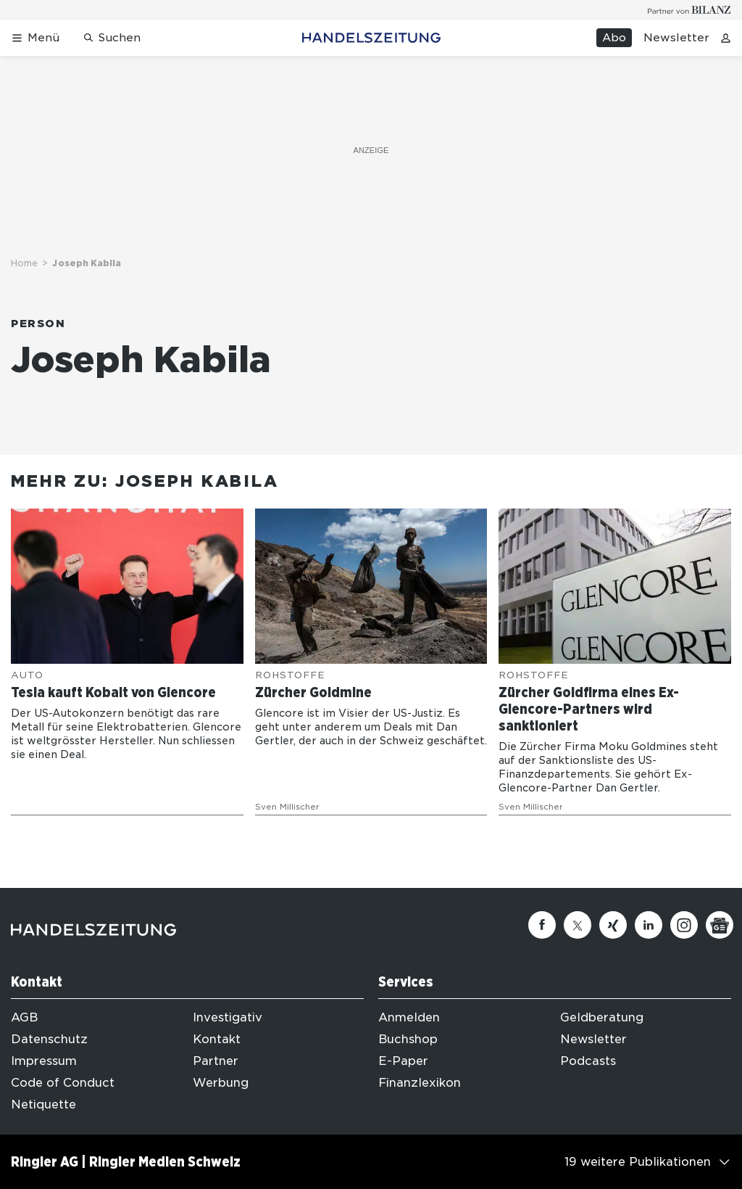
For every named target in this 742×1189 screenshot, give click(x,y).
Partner (215, 1061)
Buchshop (408, 1039)
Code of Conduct (62, 1083)
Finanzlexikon (419, 1083)
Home (24, 263)
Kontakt (217, 1039)
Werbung (221, 1083)
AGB (24, 1017)
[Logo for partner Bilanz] (689, 10)
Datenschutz (49, 1039)
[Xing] (613, 925)
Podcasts (588, 1061)
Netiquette (43, 1104)
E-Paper (403, 1061)
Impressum (44, 1061)
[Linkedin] (648, 925)
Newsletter (676, 37)
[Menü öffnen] (35, 38)
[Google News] (719, 925)
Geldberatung (601, 1017)
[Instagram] (684, 925)
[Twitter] (577, 925)
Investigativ (227, 1017)
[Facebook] (542, 925)
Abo (614, 37)
